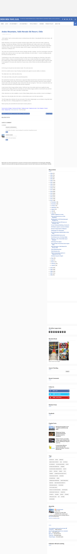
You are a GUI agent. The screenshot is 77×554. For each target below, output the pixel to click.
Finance (71, 334)
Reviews (42, 23)
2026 (57, 34)
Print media (57, 457)
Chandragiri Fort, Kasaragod (63, 93)
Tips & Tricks (33, 23)
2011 (57, 61)
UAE (70, 364)
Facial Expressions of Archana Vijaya (65, 100)
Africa (62, 322)
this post (58, 384)
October (59, 66)
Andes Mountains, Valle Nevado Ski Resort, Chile (22, 31)
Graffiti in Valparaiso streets (63, 75)
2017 (57, 50)
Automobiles (58, 327)
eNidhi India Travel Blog (9, 19)
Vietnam (57, 366)
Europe (56, 334)
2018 (57, 48)
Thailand (57, 364)
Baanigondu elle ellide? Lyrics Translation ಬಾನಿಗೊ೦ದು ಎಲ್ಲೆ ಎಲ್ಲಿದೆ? (67, 291)
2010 (57, 130)
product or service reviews (60, 357)
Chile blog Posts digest (62, 104)
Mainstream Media (59, 348)
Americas (67, 322)
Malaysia (66, 348)
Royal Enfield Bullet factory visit (64, 98)
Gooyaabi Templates (52, 552)
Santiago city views (25, 109)
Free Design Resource (36, 552)
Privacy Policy (49, 23)
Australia (71, 325)
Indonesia (67, 341)
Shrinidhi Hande (9, 136)
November (59, 64)
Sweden (67, 362)
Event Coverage (58, 456)
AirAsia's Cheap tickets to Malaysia (64, 91)
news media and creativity (60, 350)
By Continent (13, 23)
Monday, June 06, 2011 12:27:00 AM (11, 129)
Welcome (57, 401)
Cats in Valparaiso (40, 109)
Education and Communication (67, 332)
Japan (64, 343)
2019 (57, 47)
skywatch (57, 362)
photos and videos (59, 355)
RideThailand (70, 357)
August (59, 70)
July (58, 72)
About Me (57, 23)
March (58, 125)
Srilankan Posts (7, 111)
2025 (57, 36)
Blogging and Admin (66, 327)
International (58, 343)
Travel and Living (64, 364)
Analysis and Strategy (59, 325)
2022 (57, 41)
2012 (57, 59)
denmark (57, 332)
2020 (57, 45)
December (59, 63)
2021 (57, 43)
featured (66, 334)
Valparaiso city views (33, 109)
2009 (57, 132)
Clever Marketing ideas (62, 112)
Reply (7, 133)
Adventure (57, 322)
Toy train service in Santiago (7, 109)
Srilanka (62, 362)
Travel (56, 453)
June (58, 73)
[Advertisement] (8, 8)
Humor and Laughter (59, 341)
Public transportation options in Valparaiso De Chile (64, 117)
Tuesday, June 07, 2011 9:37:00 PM (11, 137)
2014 (57, 56)
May (58, 121)
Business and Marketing (64, 329)
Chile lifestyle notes (61, 114)
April (58, 123)
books (56, 329)
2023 (57, 39)
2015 (57, 54)
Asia (67, 325)
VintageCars (62, 366)
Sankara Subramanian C (11, 128)
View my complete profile (60, 386)
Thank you (57, 403)
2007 (57, 136)
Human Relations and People (61, 339)
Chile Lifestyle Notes (14, 111)
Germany (61, 336)
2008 (57, 134)
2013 (57, 57)
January (59, 128)
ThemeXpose (28, 552)
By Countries (23, 23)
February (59, 126)
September (59, 68)
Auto (6, 23)
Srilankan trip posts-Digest (63, 119)
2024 (57, 38)
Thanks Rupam (58, 404)
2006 (57, 138)
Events (61, 334)
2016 (57, 52)
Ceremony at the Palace (16, 109)
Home (2, 23)
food (56, 336)
